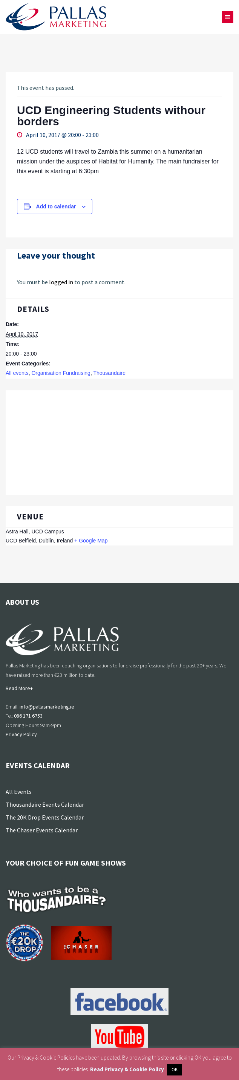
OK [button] (175, 1069)
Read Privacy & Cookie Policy (127, 1069)
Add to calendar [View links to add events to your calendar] (56, 206)
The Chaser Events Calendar (42, 830)
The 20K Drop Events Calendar (45, 817)
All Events (19, 791)
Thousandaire (109, 373)
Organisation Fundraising (60, 373)
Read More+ (19, 688)
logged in (61, 282)
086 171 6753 (28, 715)
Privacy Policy (21, 734)
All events (17, 373)
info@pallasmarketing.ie (47, 706)
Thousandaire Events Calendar (45, 804)
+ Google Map (90, 541)
